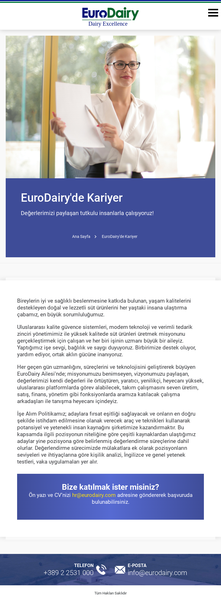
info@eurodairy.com (157, 573)
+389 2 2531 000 (69, 573)
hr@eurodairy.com (94, 495)
